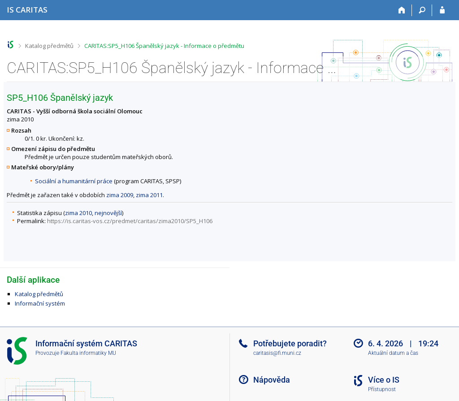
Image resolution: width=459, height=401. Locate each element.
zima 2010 (78, 213)
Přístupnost (382, 389)
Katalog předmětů (49, 46)
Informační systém (40, 303)
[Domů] (402, 10)
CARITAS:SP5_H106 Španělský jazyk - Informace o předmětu (164, 46)
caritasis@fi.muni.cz (277, 353)
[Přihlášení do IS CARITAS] (442, 10)
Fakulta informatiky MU (88, 353)
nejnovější (108, 213)
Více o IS (383, 379)
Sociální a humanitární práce (74, 181)
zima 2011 (149, 195)
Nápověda (271, 379)
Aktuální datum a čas (393, 353)
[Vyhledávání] (422, 10)
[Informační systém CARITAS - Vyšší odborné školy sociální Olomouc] (27, 9)
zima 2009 (119, 195)
